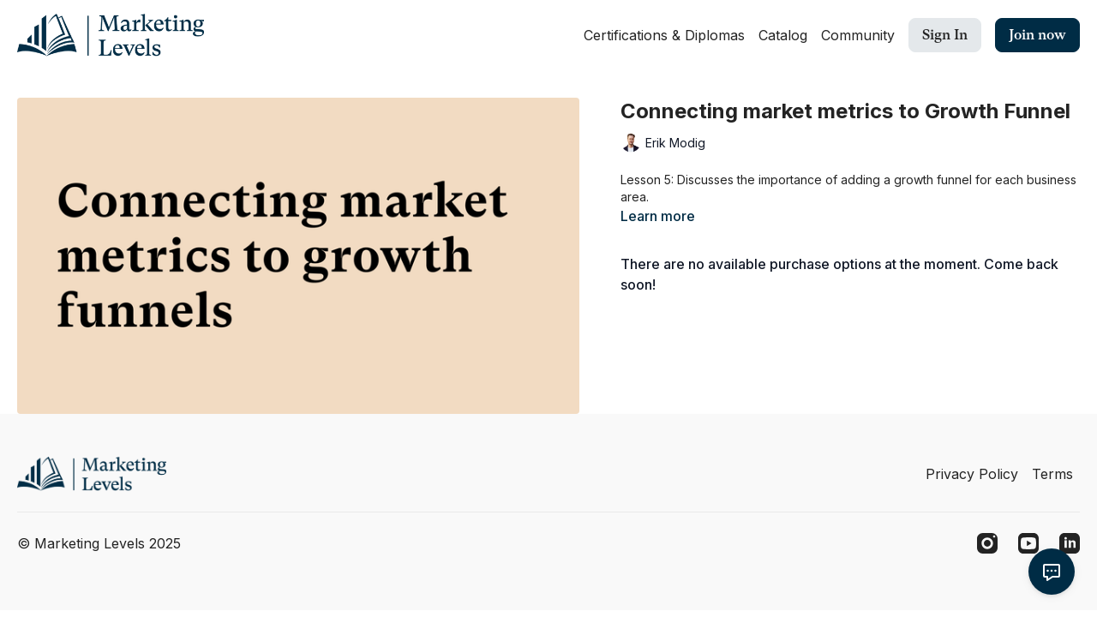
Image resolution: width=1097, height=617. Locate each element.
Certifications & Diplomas (664, 35)
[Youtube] (1028, 543)
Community (858, 35)
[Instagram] (987, 543)
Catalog (782, 35)
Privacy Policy (972, 473)
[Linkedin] (1069, 543)
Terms (1052, 473)
